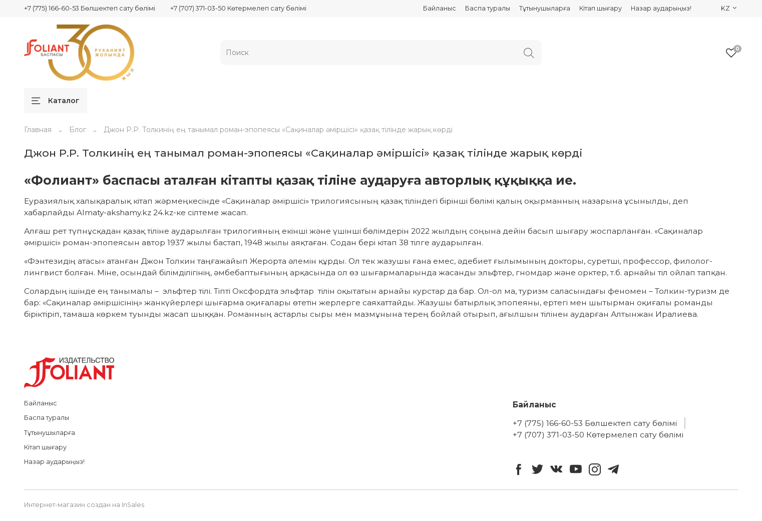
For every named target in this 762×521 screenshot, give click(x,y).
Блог (77, 129)
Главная (38, 129)
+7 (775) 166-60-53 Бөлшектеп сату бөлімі (89, 8)
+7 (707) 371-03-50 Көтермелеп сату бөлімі (238, 8)
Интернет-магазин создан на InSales (84, 504)
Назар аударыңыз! (661, 8)
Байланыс (439, 8)
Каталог (56, 100)
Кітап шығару (600, 8)
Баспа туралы (487, 8)
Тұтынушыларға (544, 8)
